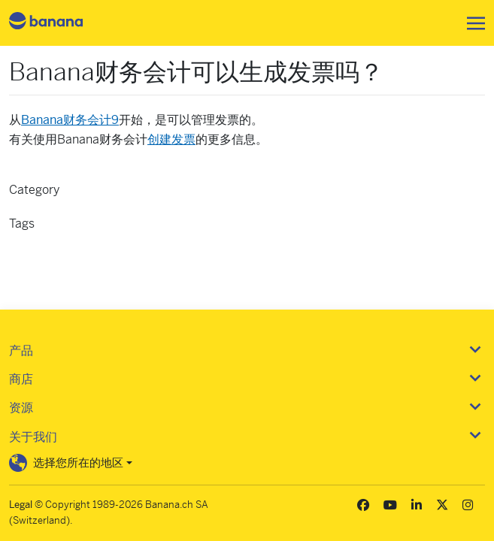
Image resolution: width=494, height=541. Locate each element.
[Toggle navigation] (471, 23)
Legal (20, 504)
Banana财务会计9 (70, 120)
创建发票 (171, 139)
